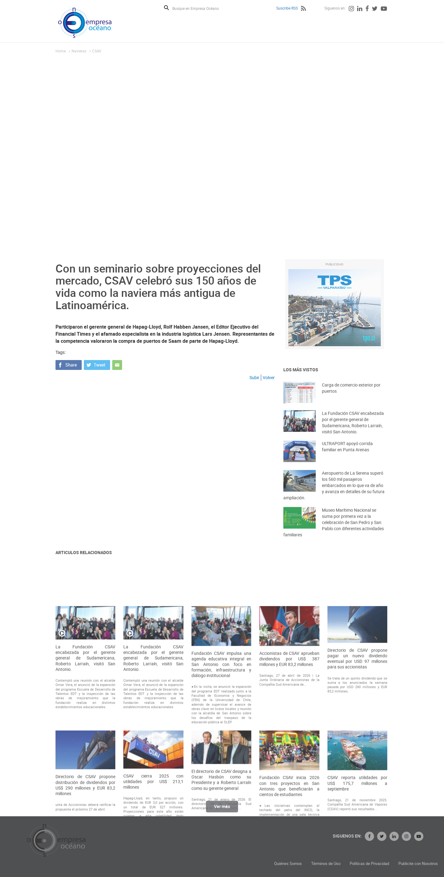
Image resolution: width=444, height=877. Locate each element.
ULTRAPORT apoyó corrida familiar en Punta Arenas (347, 454)
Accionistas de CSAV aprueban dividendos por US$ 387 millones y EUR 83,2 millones (289, 741)
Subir (254, 377)
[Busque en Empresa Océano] (199, 8)
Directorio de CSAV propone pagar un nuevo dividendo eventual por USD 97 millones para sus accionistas (357, 741)
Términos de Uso (384, 863)
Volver (269, 377)
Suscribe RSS (287, 8)
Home (61, 50)
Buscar (166, 7)
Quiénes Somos (346, 863)
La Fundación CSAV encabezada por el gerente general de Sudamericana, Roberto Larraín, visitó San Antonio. (353, 431)
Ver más (222, 810)
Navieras (79, 50)
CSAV (96, 50)
